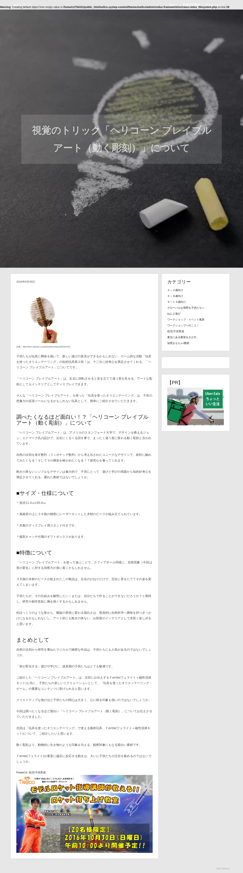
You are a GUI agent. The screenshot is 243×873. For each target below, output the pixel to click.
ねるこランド (22, 4)
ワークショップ (214, 4)
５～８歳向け (175, 295)
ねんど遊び (174, 313)
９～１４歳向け (176, 301)
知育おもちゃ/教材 (178, 343)
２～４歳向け (175, 290)
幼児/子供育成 (191, 4)
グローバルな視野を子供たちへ (185, 307)
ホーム (173, 4)
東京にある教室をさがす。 (183, 337)
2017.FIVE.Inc (223, 868)
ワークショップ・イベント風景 (185, 319)
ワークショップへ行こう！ (183, 325)
